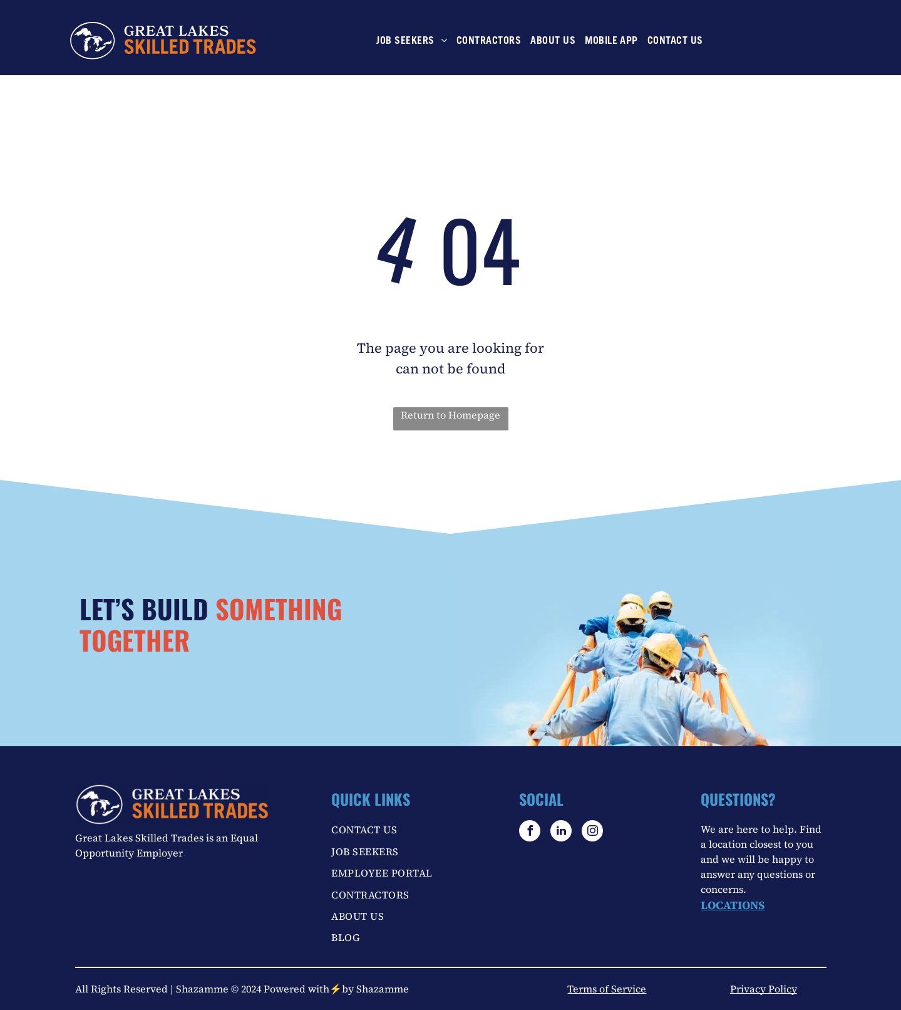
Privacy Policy (763, 989)
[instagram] (592, 832)
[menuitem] (410, 41)
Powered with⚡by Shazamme (336, 989)
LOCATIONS (733, 905)
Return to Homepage (450, 415)
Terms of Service (606, 989)
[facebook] (529, 832)
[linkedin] (561, 832)
